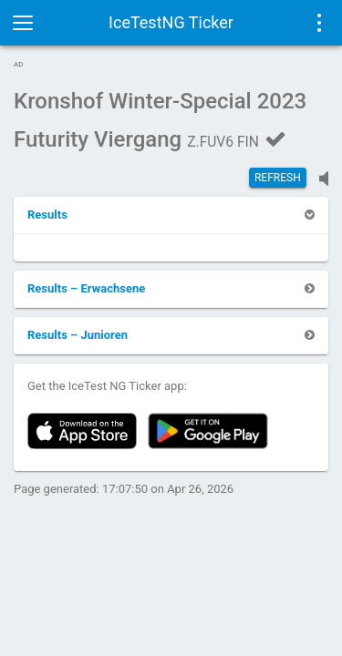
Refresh (277, 177)
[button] (47, 214)
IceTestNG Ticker (171, 22)
